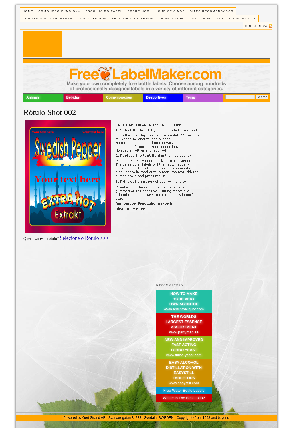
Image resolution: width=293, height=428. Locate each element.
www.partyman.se (184, 332)
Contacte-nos (92, 18)
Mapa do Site (242, 18)
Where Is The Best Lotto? (184, 398)
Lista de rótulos (206, 18)
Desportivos (156, 97)
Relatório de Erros (133, 18)
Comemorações (119, 97)
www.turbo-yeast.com (183, 355)
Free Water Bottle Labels (183, 390)
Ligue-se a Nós (170, 11)
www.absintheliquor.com (184, 309)
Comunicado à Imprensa (47, 18)
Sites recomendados (211, 11)
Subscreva (256, 25)
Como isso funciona (59, 11)
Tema (190, 97)
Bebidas (73, 97)
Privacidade (171, 18)
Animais (33, 97)
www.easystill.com (184, 383)
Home (28, 11)
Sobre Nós (139, 11)
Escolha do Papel (103, 11)
